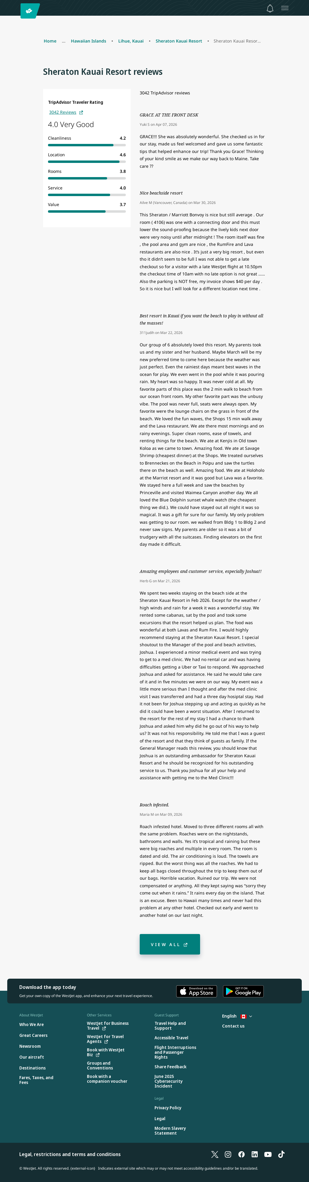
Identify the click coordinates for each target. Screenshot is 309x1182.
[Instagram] (228, 1154)
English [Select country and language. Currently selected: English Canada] (237, 1016)
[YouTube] (268, 1154)
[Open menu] (284, 7)
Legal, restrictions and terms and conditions (70, 1154)
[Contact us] (233, 1026)
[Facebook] (241, 1154)
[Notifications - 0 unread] (270, 8)
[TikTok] (281, 1154)
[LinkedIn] (254, 1154)
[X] (214, 1154)
